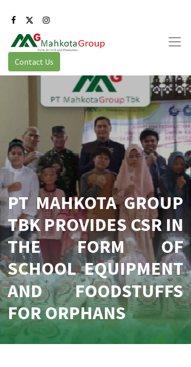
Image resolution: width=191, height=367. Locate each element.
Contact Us (34, 62)
